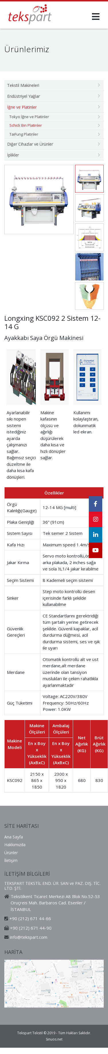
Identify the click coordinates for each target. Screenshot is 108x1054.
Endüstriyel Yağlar (23, 96)
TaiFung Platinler (23, 134)
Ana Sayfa (13, 837)
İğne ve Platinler (22, 107)
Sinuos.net (54, 1039)
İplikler (13, 155)
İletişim (10, 860)
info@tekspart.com (28, 937)
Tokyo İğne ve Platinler (29, 116)
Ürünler (11, 852)
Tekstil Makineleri (23, 85)
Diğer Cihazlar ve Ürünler (30, 144)
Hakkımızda (14, 844)
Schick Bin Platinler (25, 125)
